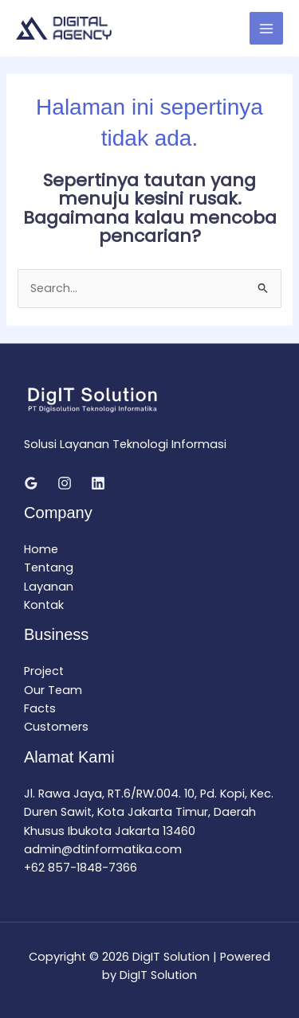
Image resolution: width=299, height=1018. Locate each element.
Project (44, 671)
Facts (40, 708)
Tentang (48, 567)
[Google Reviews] (31, 483)
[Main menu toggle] (266, 28)
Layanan (48, 587)
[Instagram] (64, 483)
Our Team (53, 690)
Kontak (44, 605)
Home (41, 549)
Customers (56, 727)
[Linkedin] (98, 483)
